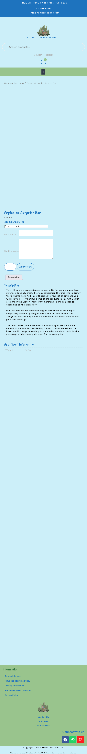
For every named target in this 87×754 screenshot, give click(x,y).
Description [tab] (14, 277)
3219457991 (44, 8)
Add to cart (25, 267)
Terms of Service (13, 676)
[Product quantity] (10, 267)
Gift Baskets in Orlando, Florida (43, 37)
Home (7, 83)
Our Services (43, 725)
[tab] (43, 72)
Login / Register (43, 54)
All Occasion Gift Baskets (22, 83)
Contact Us (43, 717)
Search (74, 47)
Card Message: (11, 251)
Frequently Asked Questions (18, 690)
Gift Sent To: (10, 234)
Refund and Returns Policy (17, 681)
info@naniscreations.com (44, 13)
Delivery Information (14, 686)
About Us (43, 721)
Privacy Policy (11, 695)
